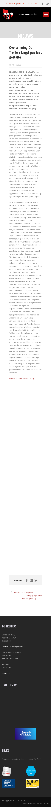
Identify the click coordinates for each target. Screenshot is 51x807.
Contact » (6, 673)
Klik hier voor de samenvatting (21, 378)
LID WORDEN (10, 4)
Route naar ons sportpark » (13, 646)
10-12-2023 (16, 65)
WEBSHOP (20, 4)
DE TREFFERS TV (31, 4)
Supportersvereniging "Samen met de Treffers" (21, 759)
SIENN (46, 803)
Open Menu (46, 14)
